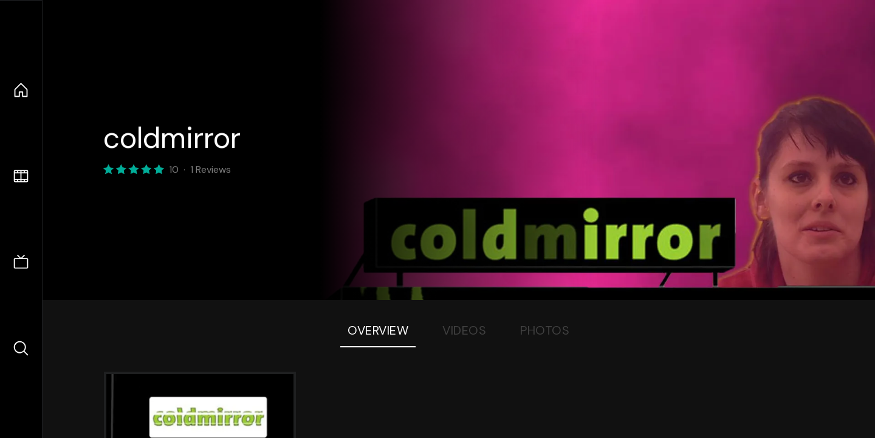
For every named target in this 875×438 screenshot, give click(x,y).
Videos (464, 330)
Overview (378, 330)
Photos (544, 330)
